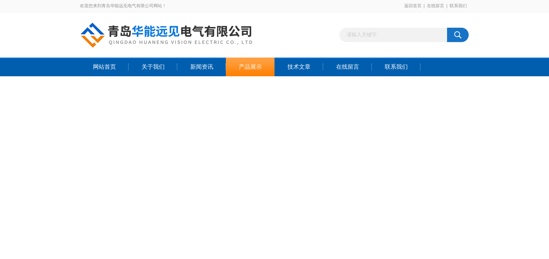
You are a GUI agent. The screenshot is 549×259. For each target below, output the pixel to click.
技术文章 (299, 67)
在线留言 (435, 5)
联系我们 (458, 5)
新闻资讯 (201, 67)
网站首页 (104, 67)
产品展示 (250, 67)
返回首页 (412, 5)
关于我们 (153, 67)
